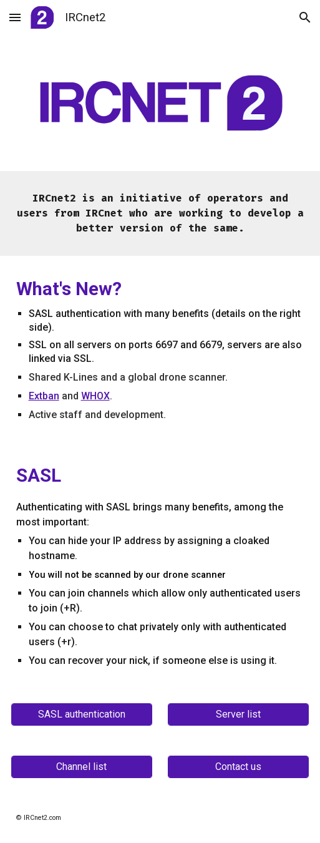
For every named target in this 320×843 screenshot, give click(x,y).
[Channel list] (82, 766)
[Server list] (238, 714)
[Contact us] (238, 766)
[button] (15, 17)
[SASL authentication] (82, 714)
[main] (160, 213)
